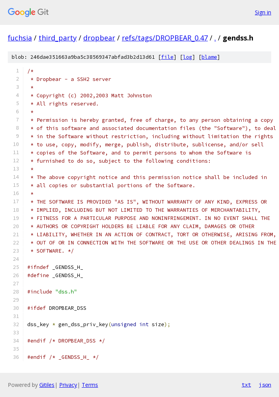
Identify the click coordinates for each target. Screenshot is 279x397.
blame (209, 57)
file (167, 57)
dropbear (99, 37)
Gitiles (46, 384)
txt (246, 384)
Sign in (263, 12)
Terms (90, 384)
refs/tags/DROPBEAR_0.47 (165, 37)
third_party (58, 37)
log (187, 57)
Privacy (68, 384)
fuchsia (20, 37)
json (265, 384)
